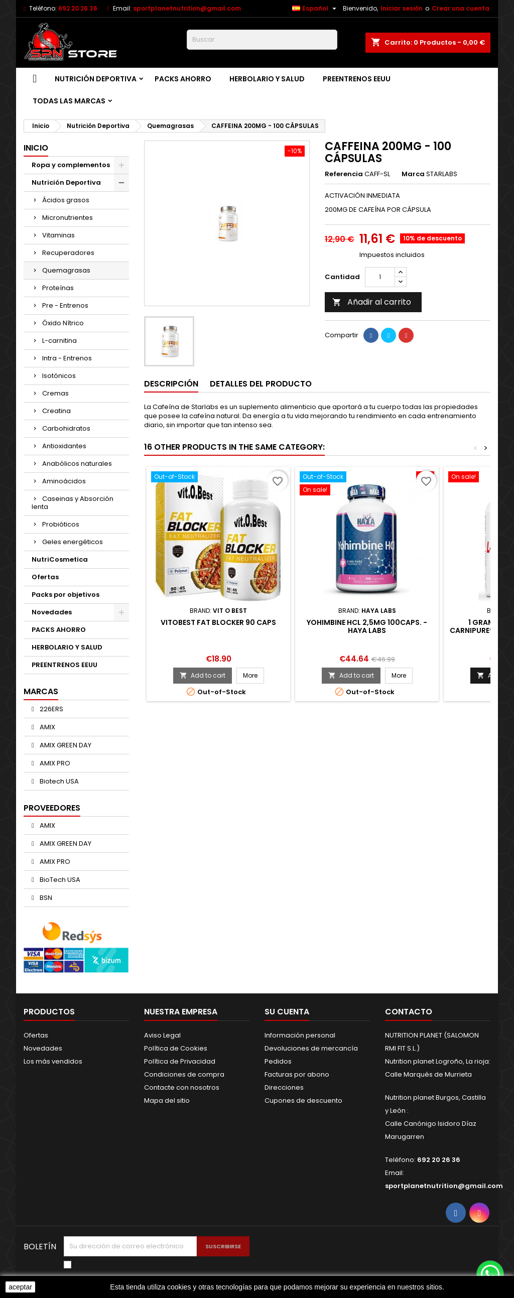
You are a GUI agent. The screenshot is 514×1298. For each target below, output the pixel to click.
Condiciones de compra (184, 1074)
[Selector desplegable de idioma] (315, 8)
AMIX (46, 727)
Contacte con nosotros (181, 1087)
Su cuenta (287, 1011)
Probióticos (60, 524)
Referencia (344, 174)
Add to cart (202, 675)
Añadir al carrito (371, 302)
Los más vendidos (53, 1061)
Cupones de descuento (303, 1100)
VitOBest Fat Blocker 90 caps (218, 622)
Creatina (56, 411)
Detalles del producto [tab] (261, 384)
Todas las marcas (69, 101)
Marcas (41, 691)
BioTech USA (59, 879)
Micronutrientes (67, 217)
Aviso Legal (162, 1035)
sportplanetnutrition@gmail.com (187, 8)
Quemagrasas (66, 270)
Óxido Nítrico (63, 323)
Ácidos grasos (65, 200)
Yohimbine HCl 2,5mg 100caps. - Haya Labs (367, 626)
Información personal (300, 1035)
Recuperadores (68, 252)
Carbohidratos (66, 428)
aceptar (20, 1287)
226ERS (50, 709)
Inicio (36, 148)
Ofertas (45, 577)
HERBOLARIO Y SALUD (267, 79)
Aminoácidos (64, 481)
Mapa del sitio (167, 1100)
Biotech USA (58, 781)
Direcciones (284, 1087)
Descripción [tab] (171, 384)
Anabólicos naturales (77, 463)
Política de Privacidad (179, 1061)
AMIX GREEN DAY (64, 745)
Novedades (52, 612)
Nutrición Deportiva (96, 79)
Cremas (55, 393)
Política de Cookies (175, 1048)
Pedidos (278, 1061)
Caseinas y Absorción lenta (72, 502)
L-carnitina (59, 340)
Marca (413, 174)
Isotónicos (59, 375)
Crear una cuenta (460, 8)
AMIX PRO (54, 763)
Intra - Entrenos (67, 358)
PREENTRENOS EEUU (357, 79)
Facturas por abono (297, 1074)
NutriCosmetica (60, 559)
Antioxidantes (64, 446)
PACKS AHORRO (183, 79)
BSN (45, 897)
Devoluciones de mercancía (311, 1048)
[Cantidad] (380, 277)
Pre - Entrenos (65, 305)
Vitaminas (58, 235)
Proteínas (58, 288)
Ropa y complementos (71, 165)
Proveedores (52, 808)
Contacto (408, 1011)
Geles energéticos (72, 542)
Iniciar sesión (401, 8)
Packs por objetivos (65, 594)
